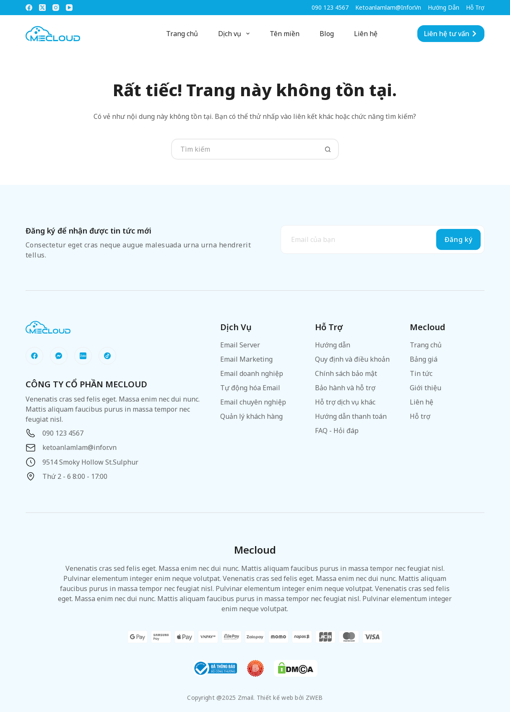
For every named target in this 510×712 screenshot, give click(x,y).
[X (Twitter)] (42, 7)
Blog (327, 33)
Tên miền (284, 33)
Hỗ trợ (475, 7)
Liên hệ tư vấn (451, 33)
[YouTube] (69, 7)
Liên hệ (365, 33)
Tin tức (421, 373)
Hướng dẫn (443, 7)
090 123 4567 (330, 7)
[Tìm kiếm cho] (244, 149)
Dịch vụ (235, 34)
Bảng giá (423, 359)
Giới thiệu (425, 387)
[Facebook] (29, 7)
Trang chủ (182, 33)
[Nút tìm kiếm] (328, 149)
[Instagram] (55, 7)
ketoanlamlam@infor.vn (388, 7)
